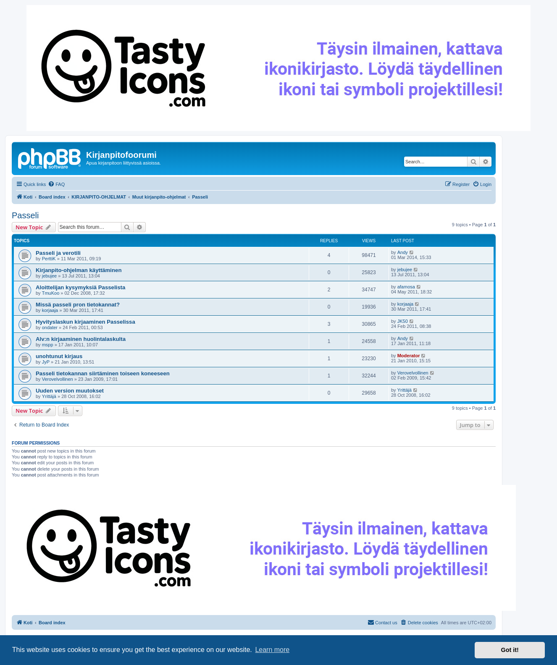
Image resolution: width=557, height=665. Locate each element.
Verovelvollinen (57, 379)
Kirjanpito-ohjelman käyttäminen (78, 270)
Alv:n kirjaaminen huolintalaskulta (81, 339)
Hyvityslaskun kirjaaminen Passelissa (85, 322)
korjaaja (50, 310)
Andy (402, 252)
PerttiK (49, 258)
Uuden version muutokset (70, 390)
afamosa (406, 286)
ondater (50, 327)
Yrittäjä (49, 396)
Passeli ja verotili (58, 253)
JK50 (402, 321)
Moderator (408, 355)
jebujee (49, 275)
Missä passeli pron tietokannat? (78, 304)
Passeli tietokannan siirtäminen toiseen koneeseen (103, 373)
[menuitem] (56, 184)
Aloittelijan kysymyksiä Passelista (80, 287)
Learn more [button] (272, 649)
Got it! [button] (510, 650)
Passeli (25, 215)
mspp (47, 344)
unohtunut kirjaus (59, 356)
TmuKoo (51, 293)
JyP (46, 361)
